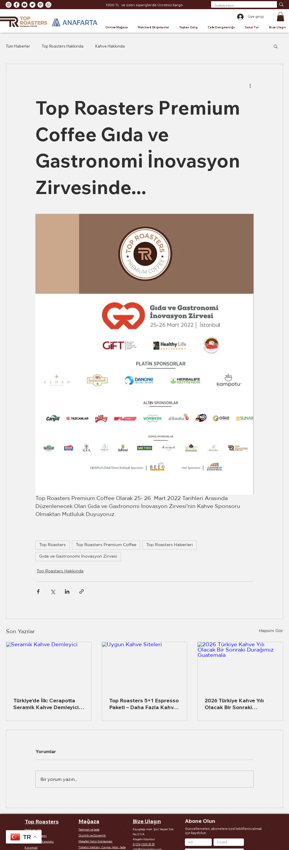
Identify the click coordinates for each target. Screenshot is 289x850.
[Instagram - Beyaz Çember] (9, 5)
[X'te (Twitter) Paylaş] (52, 591)
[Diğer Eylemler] (250, 85)
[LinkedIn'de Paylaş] (67, 591)
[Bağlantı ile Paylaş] (81, 591)
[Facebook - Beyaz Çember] (16, 5)
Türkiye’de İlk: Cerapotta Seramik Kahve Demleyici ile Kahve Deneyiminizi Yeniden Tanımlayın (46, 704)
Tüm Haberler (18, 46)
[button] (280, 16)
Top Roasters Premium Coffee (106, 545)
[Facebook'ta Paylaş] (38, 591)
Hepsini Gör (271, 631)
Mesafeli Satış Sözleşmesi (95, 841)
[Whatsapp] (48, 5)
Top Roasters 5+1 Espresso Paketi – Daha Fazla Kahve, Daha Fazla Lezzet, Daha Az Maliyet (144, 704)
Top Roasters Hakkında (62, 46)
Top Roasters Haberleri (169, 545)
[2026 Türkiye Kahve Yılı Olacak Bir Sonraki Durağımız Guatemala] (240, 666)
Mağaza (88, 821)
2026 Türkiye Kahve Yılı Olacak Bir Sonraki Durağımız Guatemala (234, 704)
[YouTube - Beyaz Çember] (24, 5)
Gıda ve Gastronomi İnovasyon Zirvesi (78, 556)
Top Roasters (52, 545)
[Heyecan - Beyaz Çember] (32, 5)
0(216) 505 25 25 (144, 844)
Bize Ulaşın (147, 821)
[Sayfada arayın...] (239, 5)
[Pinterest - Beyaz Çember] (40, 5)
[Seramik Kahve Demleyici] (48, 666)
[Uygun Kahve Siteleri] (144, 666)
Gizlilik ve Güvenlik (92, 835)
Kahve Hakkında (110, 46)
